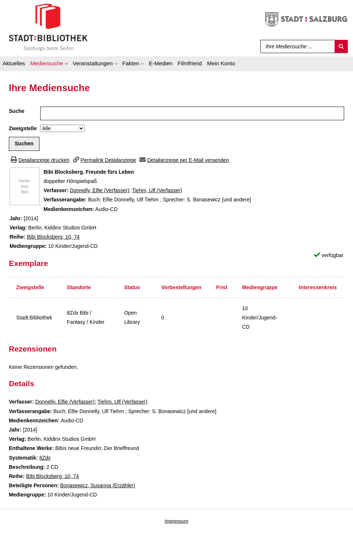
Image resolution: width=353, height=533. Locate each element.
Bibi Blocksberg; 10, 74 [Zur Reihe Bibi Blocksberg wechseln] (53, 237)
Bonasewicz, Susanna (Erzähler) (97, 485)
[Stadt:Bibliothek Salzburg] (48, 27)
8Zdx (45, 458)
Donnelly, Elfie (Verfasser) (99, 190)
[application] (49, 64)
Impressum (176, 521)
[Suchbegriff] (296, 46)
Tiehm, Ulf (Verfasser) (157, 190)
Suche (16, 111)
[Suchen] (341, 46)
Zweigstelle (23, 128)
